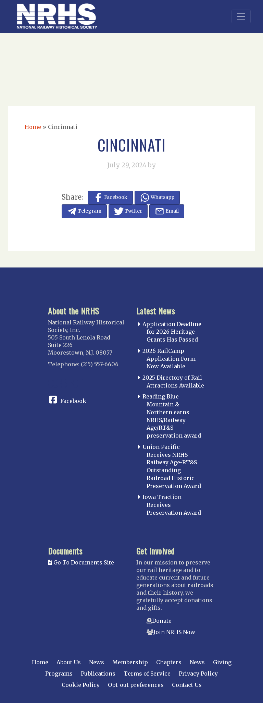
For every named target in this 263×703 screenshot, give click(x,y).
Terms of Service (147, 673)
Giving (222, 662)
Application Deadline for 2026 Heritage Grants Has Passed (171, 332)
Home (33, 126)
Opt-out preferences (136, 684)
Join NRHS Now (174, 632)
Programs (59, 673)
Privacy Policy (198, 673)
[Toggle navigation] (241, 16)
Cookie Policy (81, 684)
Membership (130, 662)
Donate (162, 620)
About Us (69, 662)
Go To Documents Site (81, 562)
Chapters (168, 662)
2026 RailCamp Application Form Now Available (169, 358)
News (96, 662)
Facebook (73, 400)
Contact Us (187, 684)
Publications (98, 673)
